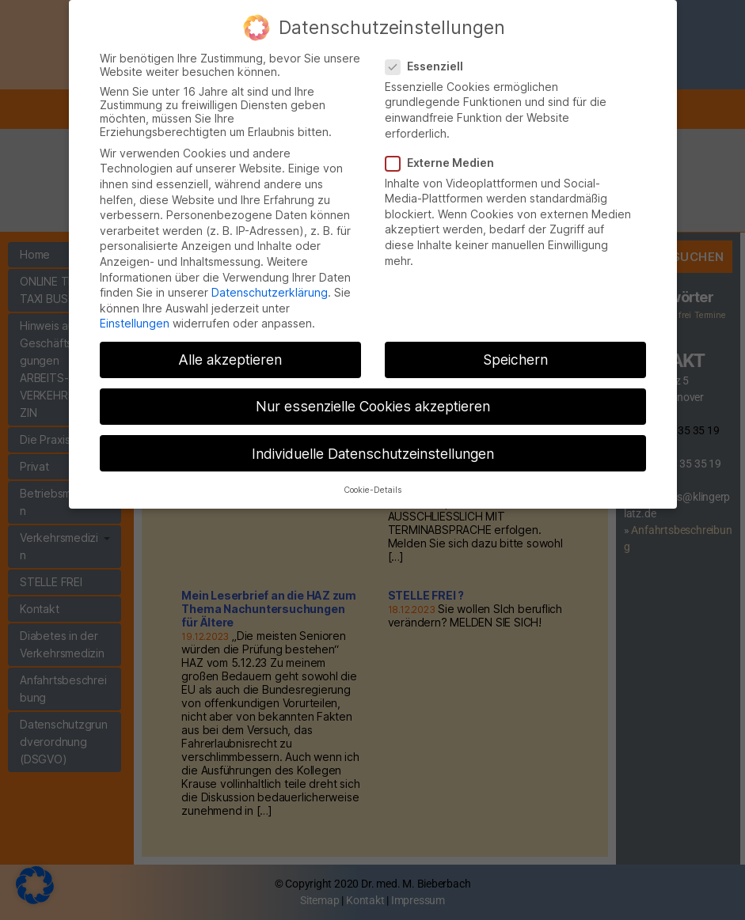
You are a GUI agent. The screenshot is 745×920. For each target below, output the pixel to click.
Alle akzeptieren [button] (230, 347)
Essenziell (430, 53)
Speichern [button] (515, 347)
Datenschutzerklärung (269, 279)
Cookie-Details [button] (372, 477)
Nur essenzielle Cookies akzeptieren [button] (373, 394)
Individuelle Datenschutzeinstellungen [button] (373, 441)
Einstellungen (134, 311)
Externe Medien (445, 150)
